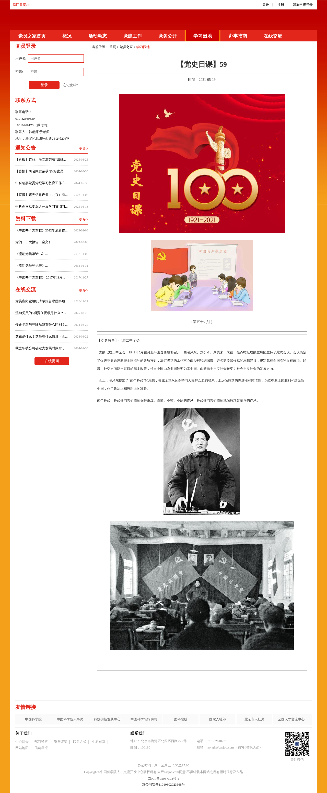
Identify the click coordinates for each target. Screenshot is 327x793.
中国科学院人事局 (70, 719)
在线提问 (52, 361)
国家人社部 (217, 719)
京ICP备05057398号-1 (163, 778)
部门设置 (41, 742)
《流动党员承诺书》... (31, 254)
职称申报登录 (303, 5)
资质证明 (60, 742)
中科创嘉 (99, 742)
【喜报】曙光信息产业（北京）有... (41, 195)
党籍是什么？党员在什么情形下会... (41, 336)
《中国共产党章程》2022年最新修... (41, 230)
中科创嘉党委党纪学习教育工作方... (41, 183)
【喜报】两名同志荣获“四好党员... (40, 171)
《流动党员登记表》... (31, 265)
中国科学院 (33, 719)
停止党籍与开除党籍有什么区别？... (41, 325)
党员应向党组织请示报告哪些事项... (41, 301)
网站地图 (22, 748)
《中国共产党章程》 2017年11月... (40, 277)
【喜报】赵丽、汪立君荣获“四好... (40, 159)
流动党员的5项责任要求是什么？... (40, 313)
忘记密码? (70, 85)
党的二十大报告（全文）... (34, 242)
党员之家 (126, 47)
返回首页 (19, 5)
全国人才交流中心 (291, 719)
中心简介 (22, 742)
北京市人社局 (254, 719)
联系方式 (79, 742)
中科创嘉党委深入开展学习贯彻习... (41, 206)
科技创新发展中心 (107, 719)
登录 (265, 5)
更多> (83, 149)
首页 (112, 47)
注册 (280, 5)
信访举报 (41, 748)
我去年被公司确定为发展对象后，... (41, 348)
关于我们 (23, 733)
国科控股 (180, 719)
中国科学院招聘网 (144, 719)
